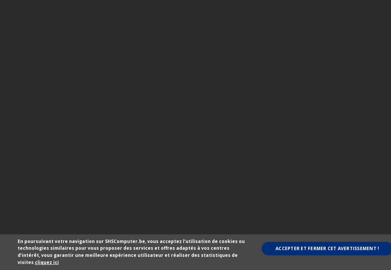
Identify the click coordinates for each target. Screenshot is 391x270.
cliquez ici (47, 262)
